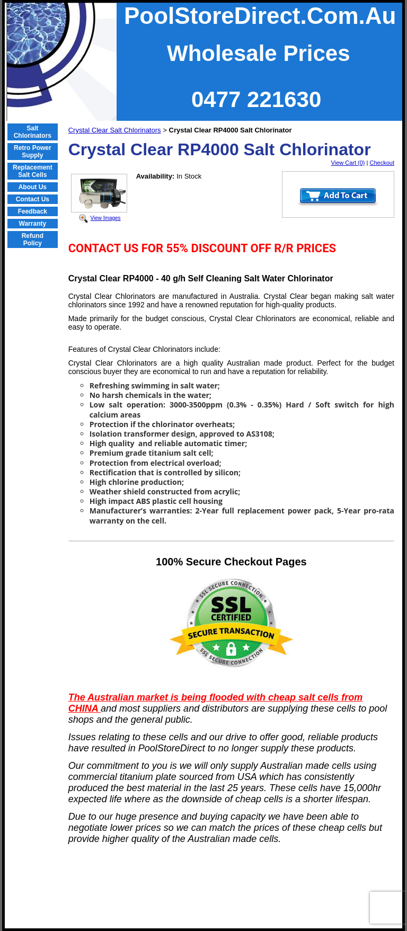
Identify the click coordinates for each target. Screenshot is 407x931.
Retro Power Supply (32, 151)
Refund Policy (32, 239)
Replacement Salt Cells (32, 171)
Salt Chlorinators (32, 132)
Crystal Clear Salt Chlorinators (114, 130)
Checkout (382, 162)
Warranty (33, 223)
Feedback (32, 211)
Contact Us (32, 199)
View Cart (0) (348, 162)
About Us (33, 187)
